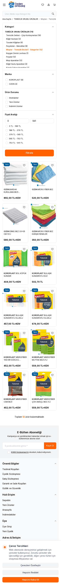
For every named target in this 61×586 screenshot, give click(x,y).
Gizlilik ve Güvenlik (11, 488)
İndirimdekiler (9, 514)
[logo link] (23, 4)
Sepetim (6, 500)
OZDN (7, 189)
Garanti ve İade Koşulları (14, 483)
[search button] (53, 14)
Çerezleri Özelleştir (31, 565)
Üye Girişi (7, 526)
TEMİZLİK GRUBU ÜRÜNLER (26, 19)
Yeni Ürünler (8, 505)
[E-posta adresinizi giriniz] (29, 445)
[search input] (29, 14)
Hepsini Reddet (30, 572)
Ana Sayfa (6, 19)
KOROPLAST (10, 273)
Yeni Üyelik (7, 531)
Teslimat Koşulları (10, 469)
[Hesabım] (48, 5)
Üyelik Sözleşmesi (11, 474)
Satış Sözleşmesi (10, 478)
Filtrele (29, 153)
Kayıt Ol (50, 445)
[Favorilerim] (42, 5)
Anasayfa (6, 510)
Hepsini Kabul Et (30, 579)
